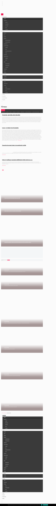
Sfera (6, 451)
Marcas (5, 431)
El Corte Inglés (6, 45)
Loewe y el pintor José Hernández (10, 127)
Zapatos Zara (7, 65)
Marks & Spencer (7, 487)
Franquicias (5, 83)
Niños (6, 458)
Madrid (6, 22)
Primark (5, 72)
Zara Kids (6, 67)
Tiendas (5, 85)
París (6, 27)
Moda (3, 31)
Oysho (5, 469)
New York (6, 424)
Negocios (4, 79)
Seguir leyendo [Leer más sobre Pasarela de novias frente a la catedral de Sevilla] (4, 154)
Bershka (5, 38)
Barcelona (6, 422)
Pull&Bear (5, 467)
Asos (6, 90)
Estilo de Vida (4, 496)
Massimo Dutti (6, 56)
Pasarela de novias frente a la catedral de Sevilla (14, 145)
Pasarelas (5, 20)
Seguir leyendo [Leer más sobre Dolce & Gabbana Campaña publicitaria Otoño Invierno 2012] (4, 165)
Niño (6, 49)
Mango (5, 36)
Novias (3, 94)
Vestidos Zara (7, 63)
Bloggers (3, 494)
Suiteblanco (5, 442)
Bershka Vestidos (7, 40)
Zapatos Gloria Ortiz (7, 449)
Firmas (5, 18)
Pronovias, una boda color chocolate (11, 115)
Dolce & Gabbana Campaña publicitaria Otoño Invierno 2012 (17, 160)
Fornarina (5, 54)
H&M (4, 433)
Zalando (6, 92)
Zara (4, 460)
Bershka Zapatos (7, 440)
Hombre (6, 47)
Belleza (3, 99)
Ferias (5, 81)
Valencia (6, 29)
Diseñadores (4, 16)
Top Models (4, 74)
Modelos (5, 76)
